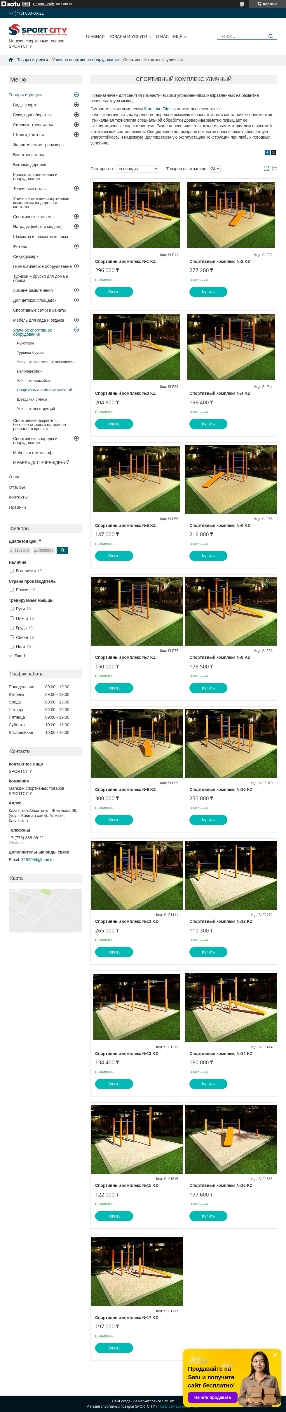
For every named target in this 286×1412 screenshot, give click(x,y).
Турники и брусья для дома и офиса (40, 278)
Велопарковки (29, 371)
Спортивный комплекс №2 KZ (219, 261)
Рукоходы (25, 343)
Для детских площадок (34, 300)
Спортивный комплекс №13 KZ (126, 1053)
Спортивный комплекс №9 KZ (125, 789)
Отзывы (17, 487)
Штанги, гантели (28, 134)
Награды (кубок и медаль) (38, 226)
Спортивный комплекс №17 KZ (126, 1317)
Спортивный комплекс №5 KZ (125, 525)
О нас (162, 36)
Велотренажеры (28, 154)
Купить (114, 291)
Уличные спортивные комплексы (45, 362)
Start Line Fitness (160, 108)
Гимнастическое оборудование (42, 266)
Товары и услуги (128, 36)
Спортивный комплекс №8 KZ (219, 657)
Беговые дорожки (29, 164)
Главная (95, 36)
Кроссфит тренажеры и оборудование (35, 176)
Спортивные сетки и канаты (39, 310)
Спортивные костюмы (34, 216)
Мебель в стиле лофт (33, 452)
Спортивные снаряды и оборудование (35, 440)
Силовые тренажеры (33, 125)
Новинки (17, 507)
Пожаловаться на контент (179, 1406)
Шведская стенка (32, 399)
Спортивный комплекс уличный (44, 390)
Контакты (18, 496)
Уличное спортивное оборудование (85, 60)
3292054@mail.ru (37, 859)
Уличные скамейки (33, 380)
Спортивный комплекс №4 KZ (219, 393)
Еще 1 (19, 656)
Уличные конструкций (36, 408)
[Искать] (270, 36)
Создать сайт (44, 4)
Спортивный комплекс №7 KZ (125, 657)
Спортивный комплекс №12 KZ (220, 921)
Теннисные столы (29, 188)
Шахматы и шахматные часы (40, 236)
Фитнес (20, 246)
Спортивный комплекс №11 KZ (126, 921)
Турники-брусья (30, 352)
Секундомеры (26, 256)
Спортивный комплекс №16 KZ (220, 1185)
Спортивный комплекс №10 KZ (220, 789)
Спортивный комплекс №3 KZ (125, 393)
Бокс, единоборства (32, 115)
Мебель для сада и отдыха (38, 320)
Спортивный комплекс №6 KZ (219, 525)
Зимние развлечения (33, 290)
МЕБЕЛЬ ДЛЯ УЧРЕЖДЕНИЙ (41, 462)
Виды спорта (25, 105)
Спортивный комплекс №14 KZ (220, 1053)
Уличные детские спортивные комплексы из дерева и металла (41, 202)
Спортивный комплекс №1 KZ (125, 261)
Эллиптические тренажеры (38, 144)
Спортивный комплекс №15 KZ (126, 1185)
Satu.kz (168, 1401)
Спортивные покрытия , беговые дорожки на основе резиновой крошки (39, 424)
